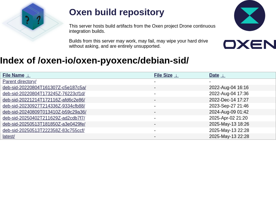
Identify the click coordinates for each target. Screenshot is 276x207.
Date (214, 75)
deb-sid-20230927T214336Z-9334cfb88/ (44, 105)
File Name (13, 75)
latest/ (9, 136)
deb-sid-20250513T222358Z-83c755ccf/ (44, 130)
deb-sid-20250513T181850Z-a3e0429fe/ (44, 124)
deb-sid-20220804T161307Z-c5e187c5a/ (44, 87)
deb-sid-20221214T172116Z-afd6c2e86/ (44, 99)
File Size (163, 75)
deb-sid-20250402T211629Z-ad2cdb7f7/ (44, 118)
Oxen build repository (116, 12)
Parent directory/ (19, 81)
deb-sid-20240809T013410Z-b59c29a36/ (44, 112)
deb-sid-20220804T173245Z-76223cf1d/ (44, 93)
